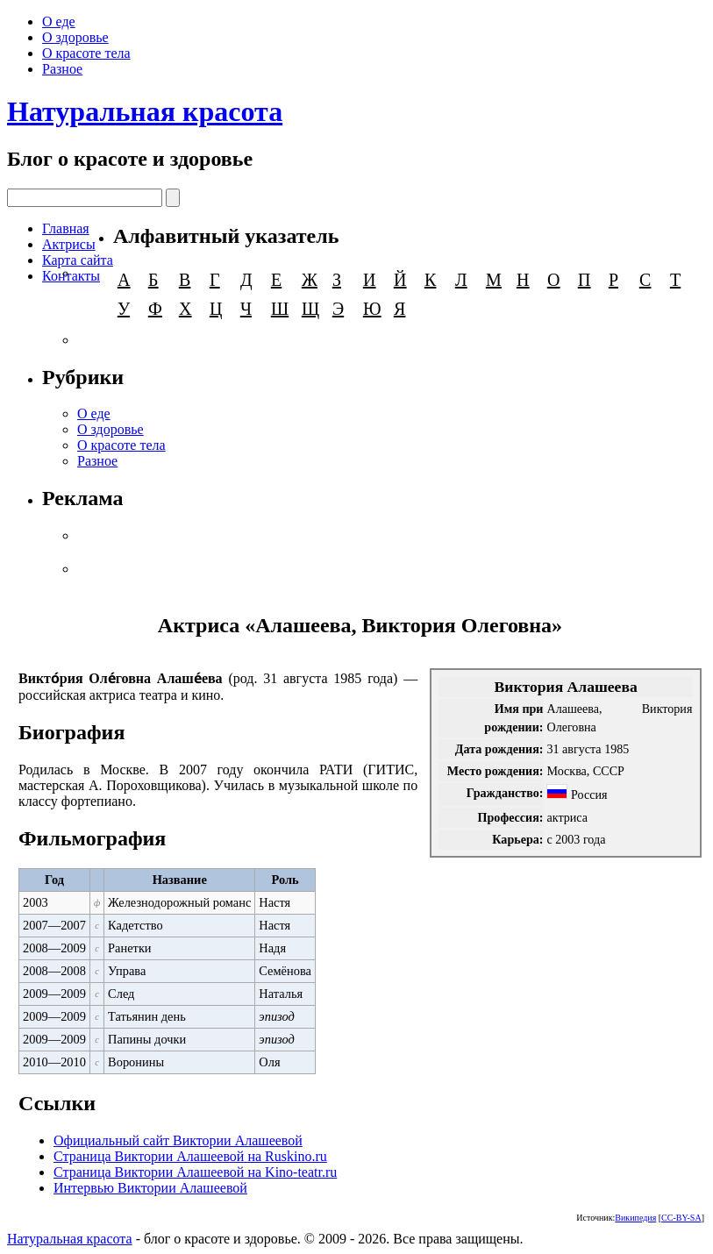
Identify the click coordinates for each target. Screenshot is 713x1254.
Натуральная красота (144, 111)
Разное (62, 68)
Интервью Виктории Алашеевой (150, 1187)
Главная (65, 228)
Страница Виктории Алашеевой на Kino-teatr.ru (195, 1172)
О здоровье (75, 37)
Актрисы (69, 244)
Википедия (635, 1217)
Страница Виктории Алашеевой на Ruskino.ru (190, 1156)
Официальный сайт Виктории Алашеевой (178, 1140)
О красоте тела (86, 53)
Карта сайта (77, 260)
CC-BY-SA (681, 1217)
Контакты (71, 275)
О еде (58, 21)
